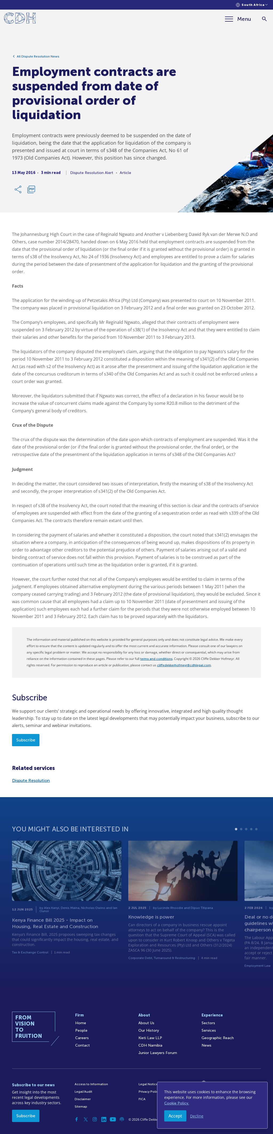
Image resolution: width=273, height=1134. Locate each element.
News (206, 1045)
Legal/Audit (83, 1091)
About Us (146, 1023)
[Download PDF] (31, 191)
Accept (175, 1116)
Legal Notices (149, 1084)
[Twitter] (85, 1119)
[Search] (264, 19)
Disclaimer (83, 1099)
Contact (82, 1045)
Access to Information (91, 1084)
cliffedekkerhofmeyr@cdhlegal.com (184, 665)
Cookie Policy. (176, 1103)
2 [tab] (241, 839)
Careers (82, 1038)
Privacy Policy (149, 1091)
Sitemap (81, 1106)
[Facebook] (76, 1119)
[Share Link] (18, 191)
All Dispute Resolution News (38, 58)
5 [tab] (256, 839)
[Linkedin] (103, 1119)
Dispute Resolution (31, 780)
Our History (148, 1030)
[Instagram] (94, 1119)
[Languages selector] (252, 5)
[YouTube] (113, 1119)
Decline (196, 1116)
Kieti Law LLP (150, 1038)
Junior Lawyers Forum (157, 1053)
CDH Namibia (150, 1045)
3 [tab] (246, 839)
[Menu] (238, 19)
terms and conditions (156, 659)
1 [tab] (236, 839)
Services (209, 1030)
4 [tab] (251, 839)
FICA (142, 1099)
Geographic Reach (218, 1038)
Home (80, 1023)
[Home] (20, 19)
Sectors (208, 1023)
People (81, 1030)
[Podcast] (122, 1119)
